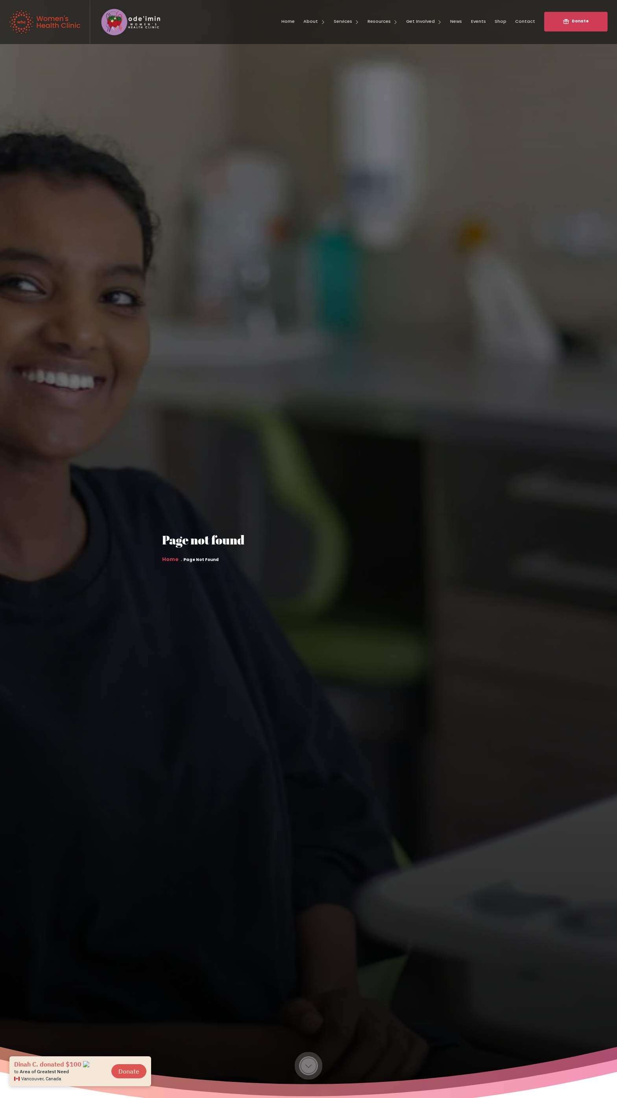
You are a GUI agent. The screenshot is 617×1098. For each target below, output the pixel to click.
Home (170, 565)
